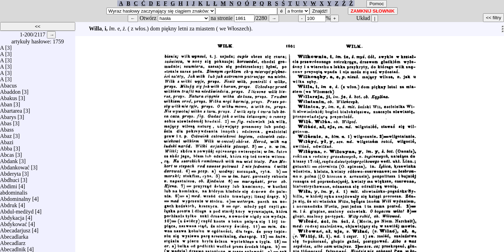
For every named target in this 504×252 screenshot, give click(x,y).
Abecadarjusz (15, 229)
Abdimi (8, 185)
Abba (6, 147)
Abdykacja (12, 216)
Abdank (9, 159)
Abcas (7, 153)
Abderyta (10, 172)
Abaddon (10, 90)
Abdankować (14, 166)
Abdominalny (15, 197)
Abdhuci (9, 178)
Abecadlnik (13, 248)
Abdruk (8, 203)
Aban (6, 103)
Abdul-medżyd (17, 210)
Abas (6, 122)
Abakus (8, 96)
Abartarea (11, 109)
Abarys (8, 115)
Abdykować (13, 222)
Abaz (6, 134)
